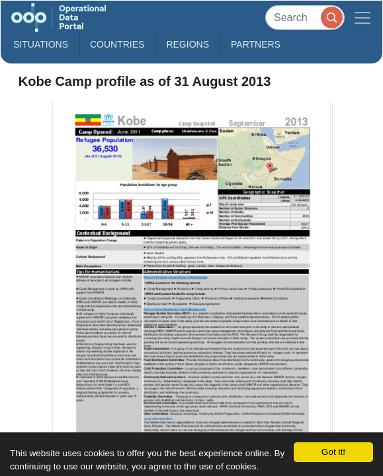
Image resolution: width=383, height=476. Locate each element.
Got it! (333, 452)
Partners (255, 44)
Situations (40, 44)
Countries (117, 44)
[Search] (305, 17)
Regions (187, 44)
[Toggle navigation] (362, 17)
